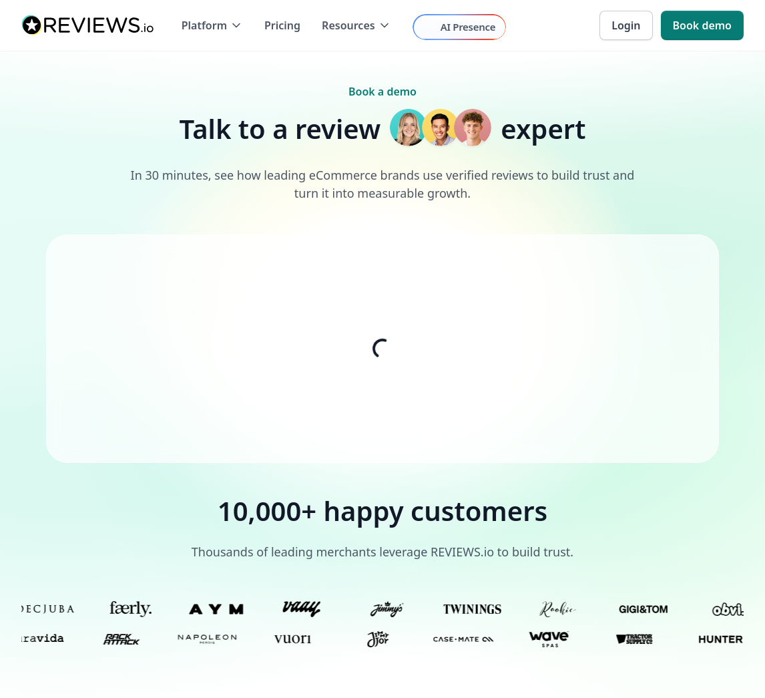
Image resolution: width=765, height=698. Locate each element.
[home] (88, 25)
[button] (212, 25)
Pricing (282, 25)
